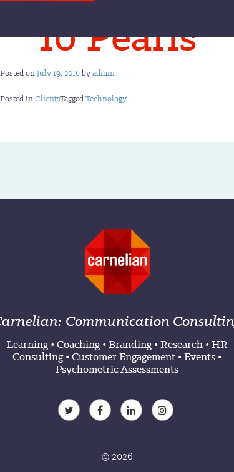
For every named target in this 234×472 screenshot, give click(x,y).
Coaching (78, 344)
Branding (130, 344)
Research (181, 344)
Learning (27, 344)
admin (103, 72)
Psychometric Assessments (117, 369)
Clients (47, 98)
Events (199, 356)
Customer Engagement (123, 356)
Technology (106, 98)
